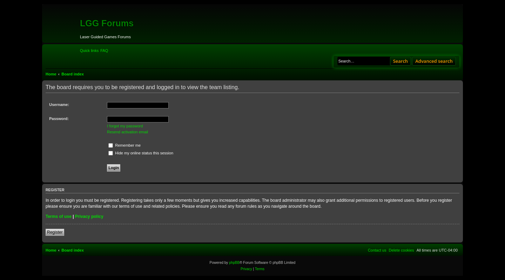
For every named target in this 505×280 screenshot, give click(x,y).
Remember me (124, 145)
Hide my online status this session (140, 153)
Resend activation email (127, 132)
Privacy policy (89, 216)
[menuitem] (104, 50)
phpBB (234, 263)
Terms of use (59, 216)
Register (55, 232)
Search (400, 61)
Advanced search (434, 61)
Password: (59, 118)
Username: (59, 104)
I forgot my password (125, 126)
